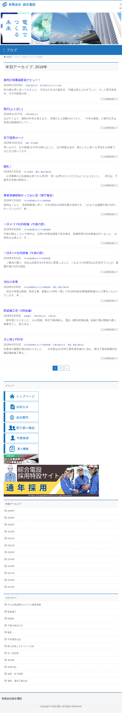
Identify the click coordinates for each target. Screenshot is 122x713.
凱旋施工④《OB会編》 (19, 310)
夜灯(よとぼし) (13, 109)
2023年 (10, 531)
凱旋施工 (27, 316)
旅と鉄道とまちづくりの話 (50, 85)
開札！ (8, 166)
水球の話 (51, 316)
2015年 (10, 587)
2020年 (10, 552)
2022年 (10, 538)
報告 (9, 632)
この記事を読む (109, 99)
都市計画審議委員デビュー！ (22, 80)
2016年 (10, 580)
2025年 (10, 518)
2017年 (10, 573)
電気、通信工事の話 (43, 172)
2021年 (10, 545)
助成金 (10, 618)
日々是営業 (28, 172)
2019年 (10, 559)
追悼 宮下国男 (32, 143)
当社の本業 (11, 281)
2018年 (10, 566)
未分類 (10, 660)
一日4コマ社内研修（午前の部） (24, 253)
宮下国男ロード (14, 137)
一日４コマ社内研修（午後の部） (25, 224)
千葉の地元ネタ (32, 85)
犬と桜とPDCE (13, 339)
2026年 (10, 511)
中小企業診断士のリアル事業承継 (37, 201)
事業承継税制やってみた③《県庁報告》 (29, 195)
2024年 (10, 524)
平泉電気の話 (14, 639)
